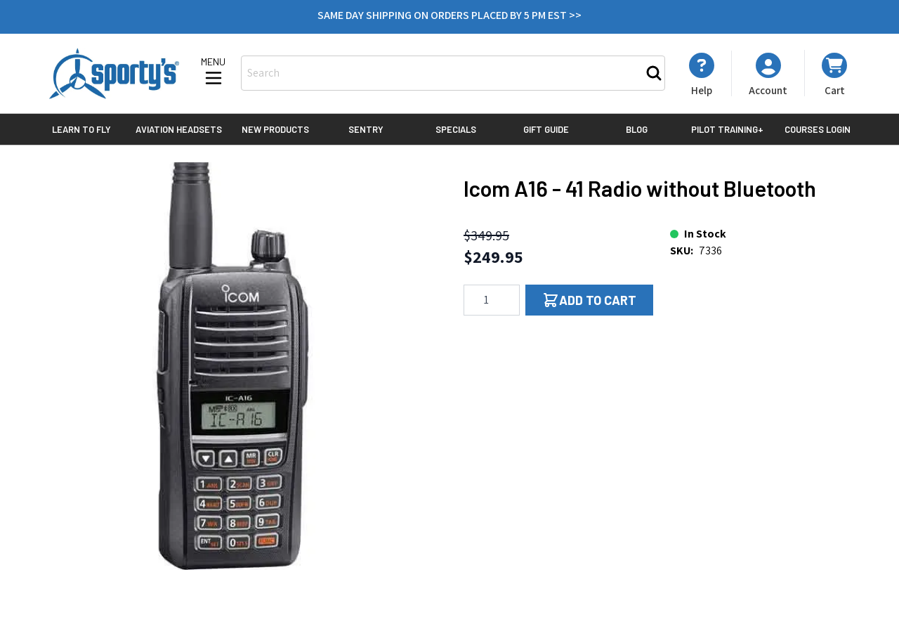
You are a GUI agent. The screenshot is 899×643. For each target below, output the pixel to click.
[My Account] (701, 74)
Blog (637, 129)
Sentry (365, 129)
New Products (275, 129)
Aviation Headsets (179, 129)
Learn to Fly (81, 129)
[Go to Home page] (114, 73)
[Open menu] (213, 72)
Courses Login (818, 129)
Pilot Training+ (727, 129)
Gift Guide (546, 129)
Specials (455, 129)
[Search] (654, 73)
